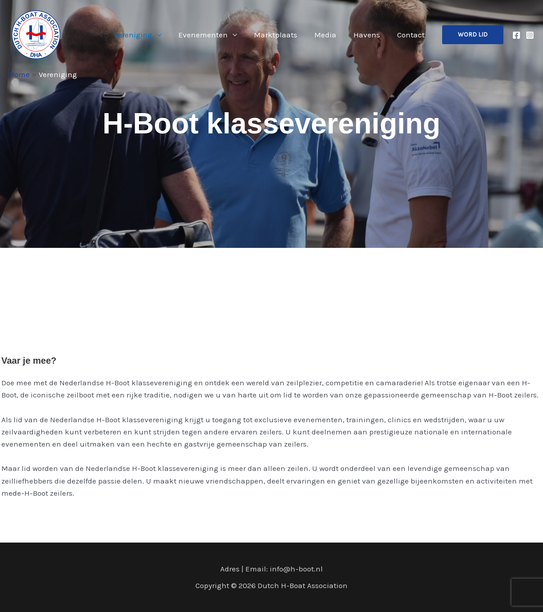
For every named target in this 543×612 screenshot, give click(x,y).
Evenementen (211, 34)
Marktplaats (281, 34)
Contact (411, 34)
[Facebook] (516, 35)
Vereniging (143, 34)
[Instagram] (530, 35)
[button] (472, 34)
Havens (369, 34)
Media (330, 34)
